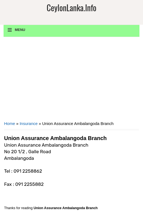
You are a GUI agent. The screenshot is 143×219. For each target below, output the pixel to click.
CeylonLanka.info (71, 7)
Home (9, 123)
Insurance (29, 123)
